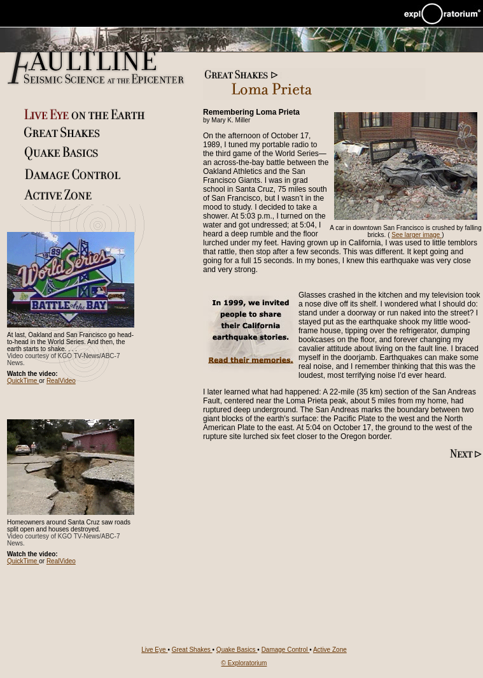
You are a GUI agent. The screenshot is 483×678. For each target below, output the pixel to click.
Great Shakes (192, 649)
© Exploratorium (244, 663)
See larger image (416, 234)
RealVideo (61, 380)
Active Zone (330, 649)
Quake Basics (236, 649)
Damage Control (286, 649)
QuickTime (23, 380)
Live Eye (154, 649)
